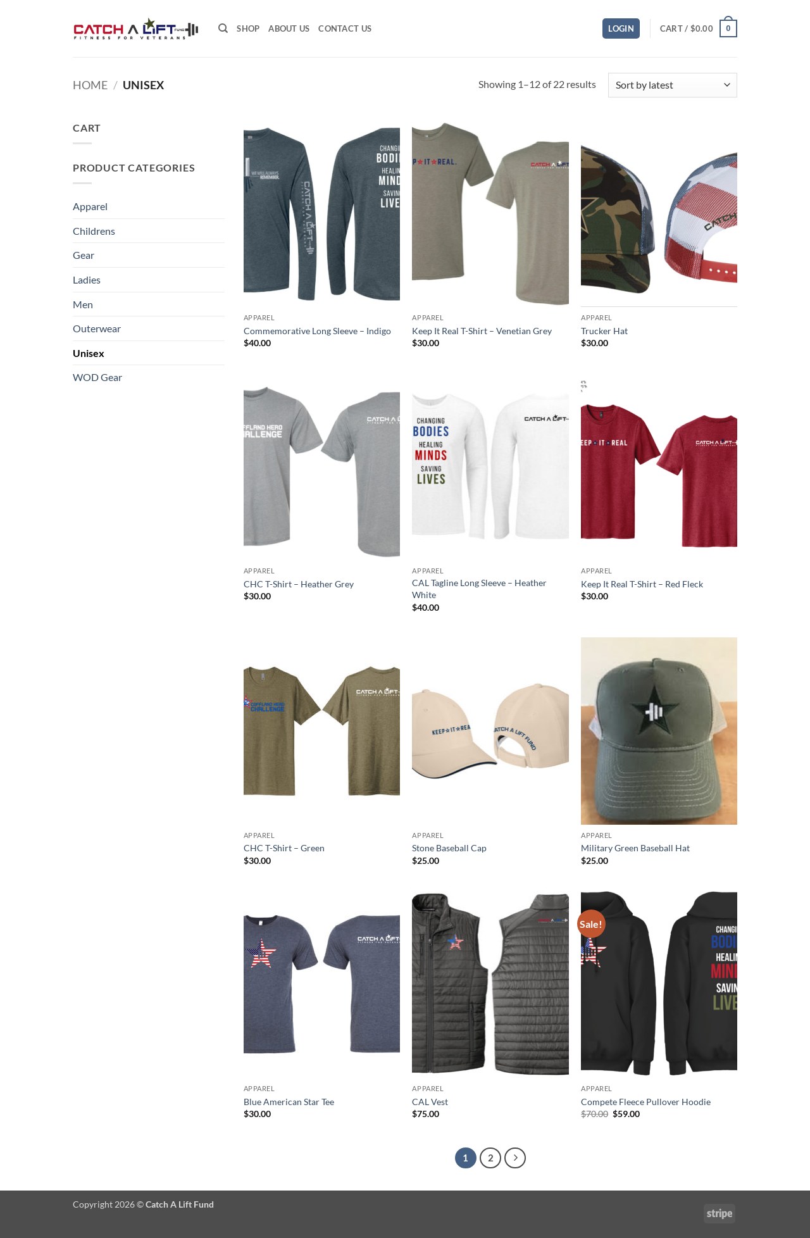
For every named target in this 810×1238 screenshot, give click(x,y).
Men (83, 304)
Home (90, 85)
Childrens (94, 231)
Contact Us (344, 28)
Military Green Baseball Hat (635, 847)
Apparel (90, 206)
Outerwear (97, 328)
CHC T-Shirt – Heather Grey (299, 583)
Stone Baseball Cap (449, 847)
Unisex (88, 353)
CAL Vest (430, 1101)
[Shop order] (672, 85)
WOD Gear (97, 377)
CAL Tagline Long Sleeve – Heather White (479, 588)
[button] (621, 28)
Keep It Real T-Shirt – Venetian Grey (482, 330)
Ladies (87, 279)
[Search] (223, 28)
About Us (288, 28)
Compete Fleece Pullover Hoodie (646, 1101)
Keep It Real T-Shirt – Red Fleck (642, 583)
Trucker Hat (604, 330)
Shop (248, 28)
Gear (83, 255)
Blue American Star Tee (289, 1101)
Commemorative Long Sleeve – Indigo (317, 330)
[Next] (515, 1158)
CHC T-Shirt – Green (284, 847)
